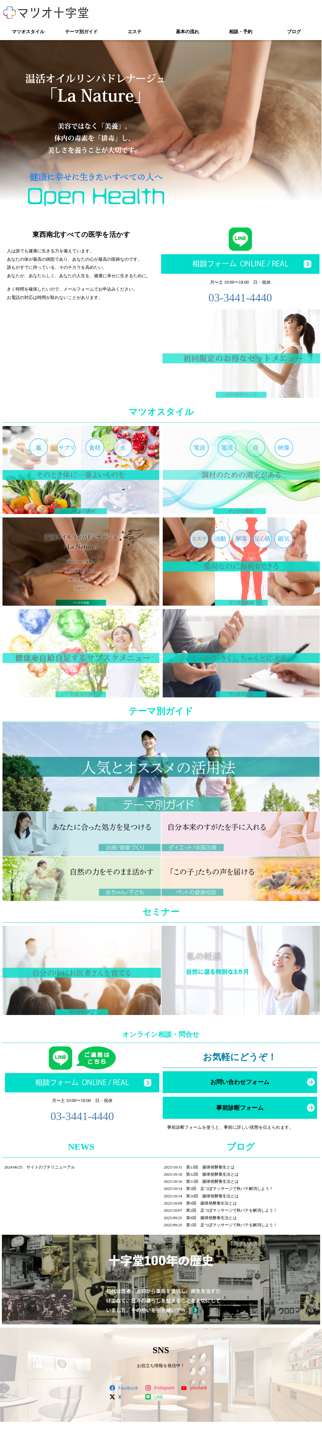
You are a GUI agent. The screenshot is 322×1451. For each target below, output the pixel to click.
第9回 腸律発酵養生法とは (211, 1203)
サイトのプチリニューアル (50, 1167)
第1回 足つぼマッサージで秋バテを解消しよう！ (231, 1225)
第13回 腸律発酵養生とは (210, 1167)
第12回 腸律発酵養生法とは (212, 1174)
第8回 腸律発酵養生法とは (211, 1217)
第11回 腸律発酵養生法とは (212, 1181)
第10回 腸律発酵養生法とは (212, 1196)
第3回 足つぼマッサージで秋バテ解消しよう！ (229, 1188)
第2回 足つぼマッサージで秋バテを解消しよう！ (231, 1210)
